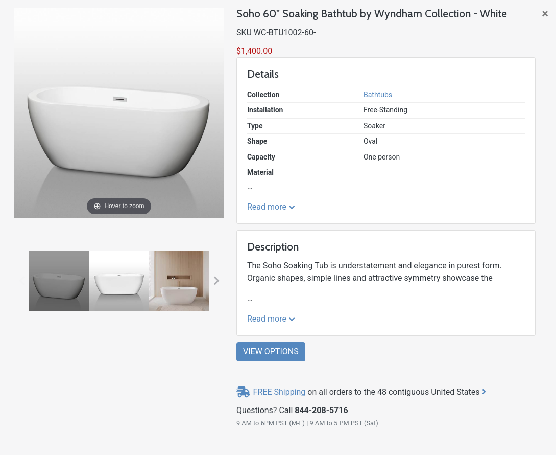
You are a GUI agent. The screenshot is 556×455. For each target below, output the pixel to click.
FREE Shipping (279, 392)
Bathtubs (378, 94)
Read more (271, 207)
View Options (271, 351)
